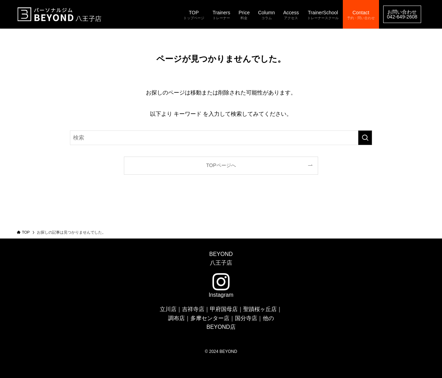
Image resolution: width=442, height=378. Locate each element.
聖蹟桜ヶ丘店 (260, 309)
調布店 (176, 318)
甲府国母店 (224, 309)
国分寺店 (246, 318)
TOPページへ (221, 165)
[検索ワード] (221, 137)
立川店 (168, 309)
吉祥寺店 (193, 309)
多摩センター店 (209, 318)
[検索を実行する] (365, 137)
